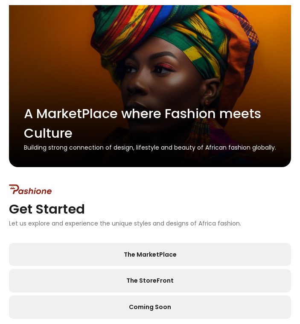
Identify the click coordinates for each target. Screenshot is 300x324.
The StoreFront (150, 280)
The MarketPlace (150, 254)
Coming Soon (150, 307)
